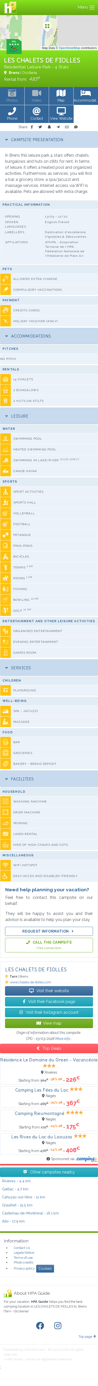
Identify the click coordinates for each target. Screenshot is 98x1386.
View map (49, 1023)
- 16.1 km (30, 1213)
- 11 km (23, 1197)
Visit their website (49, 990)
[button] (12, 114)
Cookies (45, 1269)
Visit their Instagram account (49, 1012)
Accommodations (28, 336)
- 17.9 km (13, 1221)
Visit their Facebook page (49, 1001)
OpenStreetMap (69, 48)
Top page (87, 1336)
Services (18, 667)
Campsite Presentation (34, 139)
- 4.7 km (15, 1189)
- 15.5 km (17, 1205)
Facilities (19, 778)
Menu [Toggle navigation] (86, 8)
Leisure (16, 415)
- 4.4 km (16, 1181)
